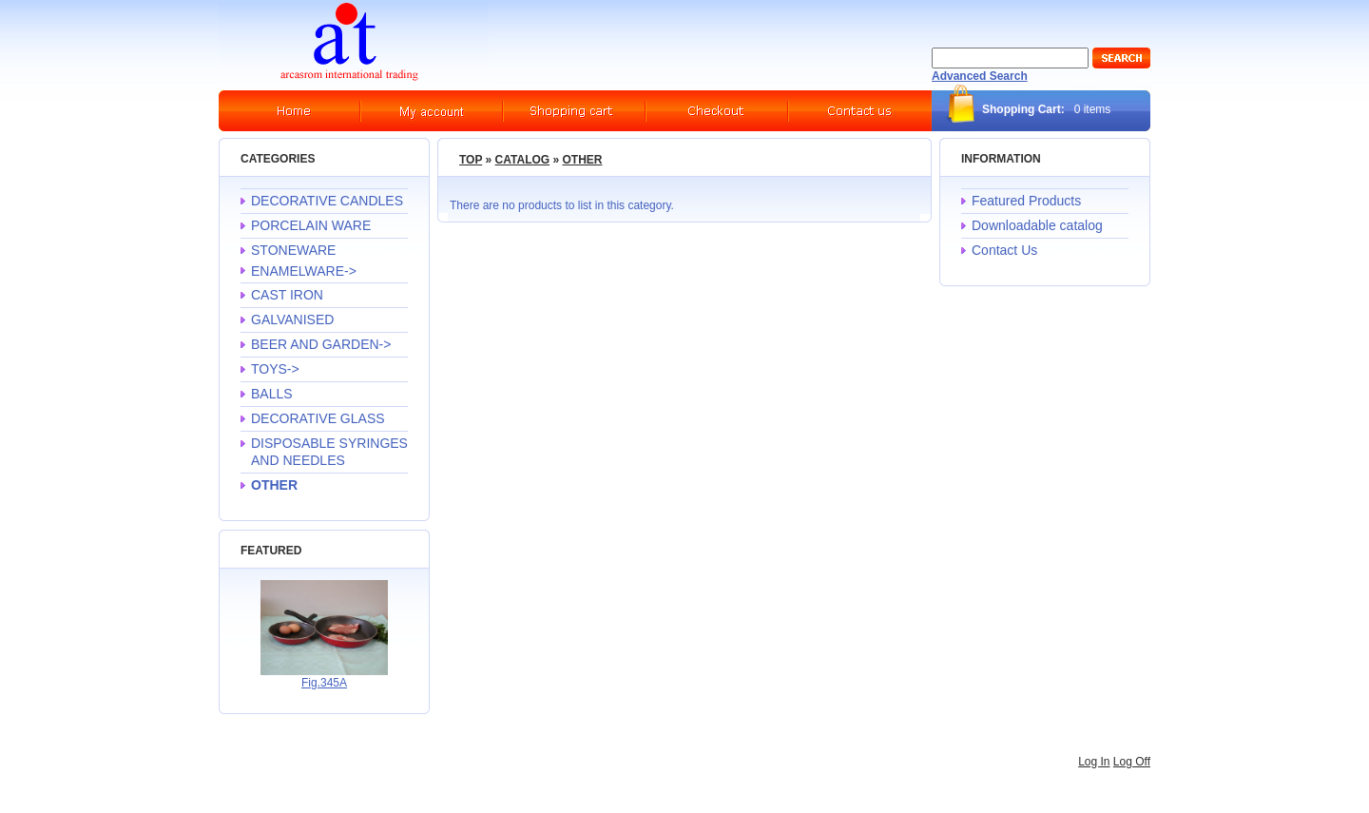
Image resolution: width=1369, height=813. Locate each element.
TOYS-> (275, 369)
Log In (1093, 761)
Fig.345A (324, 682)
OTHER (582, 159)
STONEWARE (293, 250)
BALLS (272, 393)
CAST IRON (287, 294)
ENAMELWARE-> (304, 271)
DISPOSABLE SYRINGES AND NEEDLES (329, 452)
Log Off (1131, 761)
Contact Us (1004, 250)
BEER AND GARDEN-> (321, 344)
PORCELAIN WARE (311, 225)
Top (470, 159)
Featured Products (1026, 200)
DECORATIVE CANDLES (327, 200)
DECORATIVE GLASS (318, 418)
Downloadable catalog (1037, 225)
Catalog (522, 159)
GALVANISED (292, 319)
